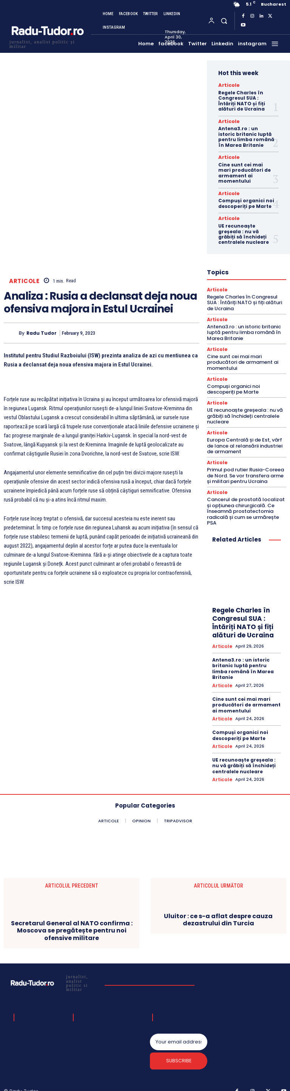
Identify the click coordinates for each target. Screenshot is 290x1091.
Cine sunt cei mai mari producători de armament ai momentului (244, 170)
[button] (224, 20)
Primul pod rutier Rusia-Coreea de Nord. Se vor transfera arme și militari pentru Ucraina (245, 468)
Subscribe (179, 1053)
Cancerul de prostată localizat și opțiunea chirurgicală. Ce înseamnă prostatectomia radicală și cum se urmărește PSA (246, 504)
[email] (178, 1033)
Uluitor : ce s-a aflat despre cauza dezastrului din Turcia (218, 910)
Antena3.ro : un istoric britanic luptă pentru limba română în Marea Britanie (246, 135)
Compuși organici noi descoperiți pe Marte (246, 200)
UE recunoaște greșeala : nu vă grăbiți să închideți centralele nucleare (243, 230)
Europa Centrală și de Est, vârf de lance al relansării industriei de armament (244, 439)
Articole (24, 281)
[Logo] (53, 973)
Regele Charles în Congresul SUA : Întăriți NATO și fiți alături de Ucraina (241, 100)
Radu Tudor (41, 332)
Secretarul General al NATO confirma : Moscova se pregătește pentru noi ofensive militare (72, 921)
